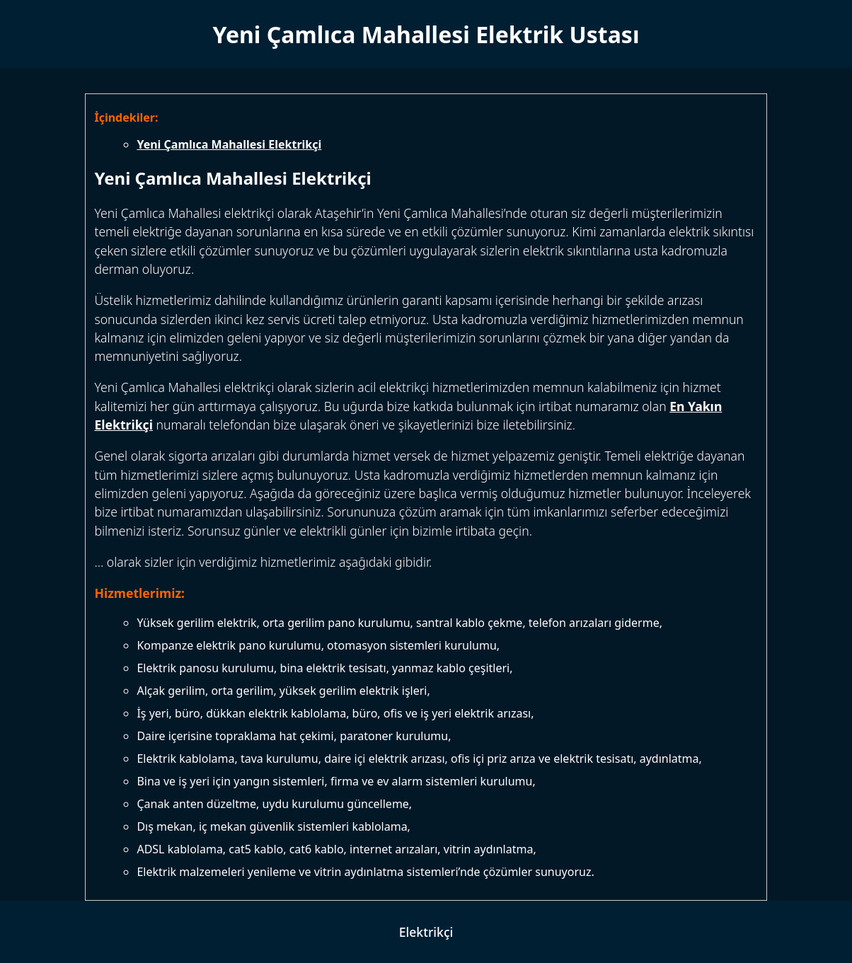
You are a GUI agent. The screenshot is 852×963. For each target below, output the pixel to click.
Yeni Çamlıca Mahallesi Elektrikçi (229, 144)
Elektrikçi (426, 931)
